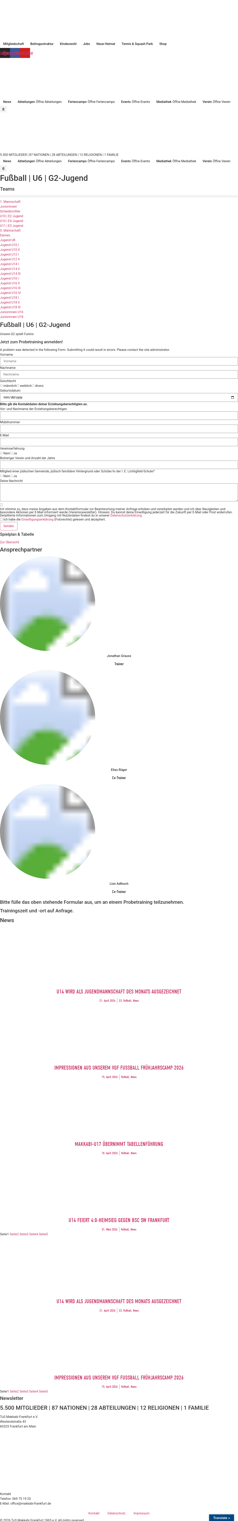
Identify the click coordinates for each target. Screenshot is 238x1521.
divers (39, 385)
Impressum (141, 1513)
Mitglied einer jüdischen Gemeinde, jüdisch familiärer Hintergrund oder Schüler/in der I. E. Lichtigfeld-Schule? (77, 471)
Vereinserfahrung (12, 448)
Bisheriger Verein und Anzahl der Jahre (27, 458)
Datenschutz (116, 1513)
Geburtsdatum (10, 390)
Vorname (6, 354)
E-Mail (4, 435)
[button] (3, 109)
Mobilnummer (10, 422)
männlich (9, 385)
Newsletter (11, 1398)
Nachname (7, 367)
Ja (15, 453)
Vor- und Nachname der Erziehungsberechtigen (33, 409)
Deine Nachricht (11, 481)
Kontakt (93, 1513)
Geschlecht (8, 381)
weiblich (25, 385)
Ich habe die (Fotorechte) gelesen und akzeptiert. (54, 519)
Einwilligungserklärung (37, 519)
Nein (6, 453)
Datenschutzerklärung (126, 515)
